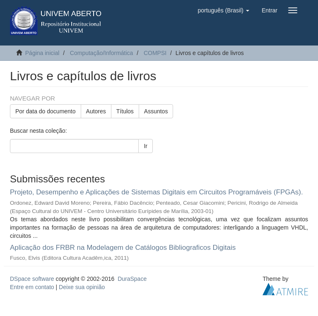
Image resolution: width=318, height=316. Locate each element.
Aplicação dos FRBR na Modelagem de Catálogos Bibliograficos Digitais (123, 247)
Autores (96, 111)
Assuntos (156, 111)
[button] (223, 10)
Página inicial (42, 53)
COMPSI (155, 53)
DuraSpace (132, 278)
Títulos (125, 111)
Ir (145, 146)
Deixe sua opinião (82, 287)
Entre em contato (32, 287)
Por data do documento (45, 111)
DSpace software (32, 278)
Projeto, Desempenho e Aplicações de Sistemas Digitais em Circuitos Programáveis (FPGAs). (156, 192)
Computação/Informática (101, 53)
